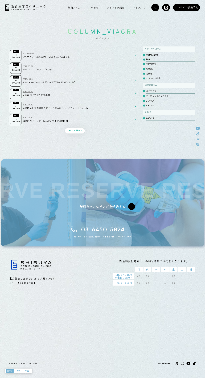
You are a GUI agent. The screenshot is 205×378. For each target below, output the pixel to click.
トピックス (139, 7)
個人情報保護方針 (164, 363)
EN (18, 371)
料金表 (94, 7)
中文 (27, 371)
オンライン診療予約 (186, 7)
